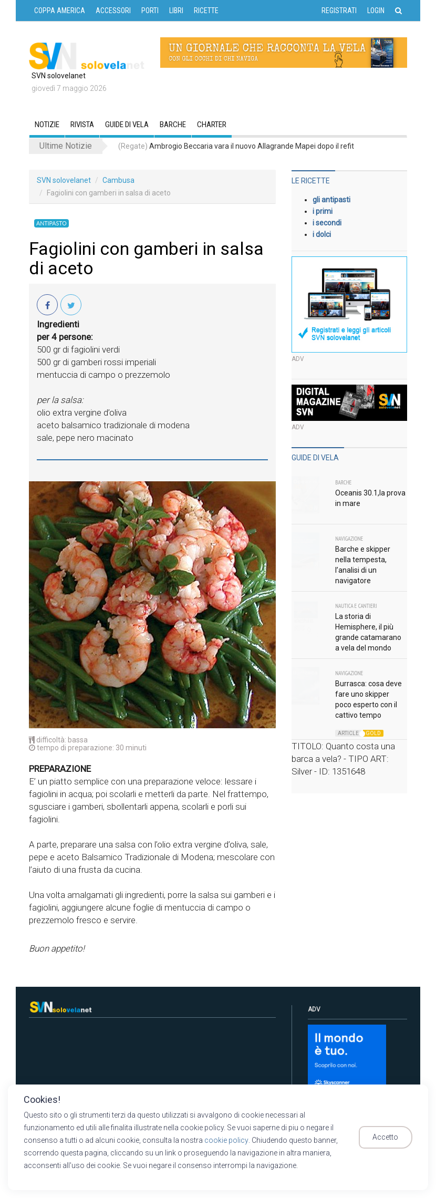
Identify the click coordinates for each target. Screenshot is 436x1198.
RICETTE (206, 10)
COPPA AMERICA (59, 10)
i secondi (327, 223)
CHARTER (211, 124)
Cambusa (118, 180)
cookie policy (226, 1140)
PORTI (150, 10)
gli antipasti (331, 199)
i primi (323, 211)
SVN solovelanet (64, 180)
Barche (173, 124)
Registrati (339, 10)
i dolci (322, 234)
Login (376, 10)
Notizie (47, 124)
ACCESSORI (113, 10)
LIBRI (176, 10)
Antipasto (50, 223)
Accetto (390, 1137)
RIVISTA (82, 124)
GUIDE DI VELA (127, 124)
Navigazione (349, 538)
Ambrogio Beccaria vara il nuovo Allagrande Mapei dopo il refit (236, 146)
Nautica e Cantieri (356, 606)
